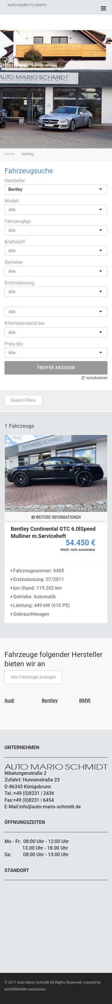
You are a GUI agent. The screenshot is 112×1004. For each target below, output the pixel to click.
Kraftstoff (14, 242)
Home (9, 154)
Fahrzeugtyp (17, 221)
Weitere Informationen (56, 517)
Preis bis (13, 344)
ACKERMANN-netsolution (25, 989)
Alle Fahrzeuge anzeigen (33, 677)
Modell (11, 201)
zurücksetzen (97, 378)
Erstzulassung (19, 283)
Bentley (50, 700)
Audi (9, 700)
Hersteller (14, 180)
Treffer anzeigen (56, 367)
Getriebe (13, 262)
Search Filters (23, 400)
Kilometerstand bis (24, 323)
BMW (84, 700)
